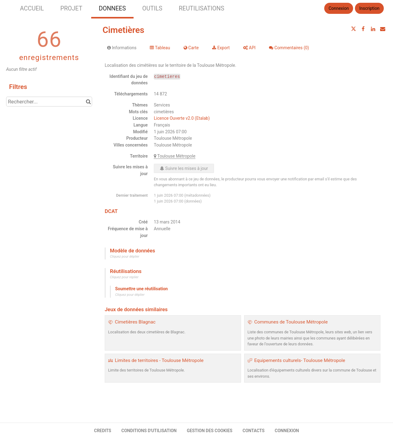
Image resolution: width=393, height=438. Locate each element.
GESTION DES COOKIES (209, 430)
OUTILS (152, 8)
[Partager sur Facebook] (363, 29)
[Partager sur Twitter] (353, 29)
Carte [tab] (191, 47)
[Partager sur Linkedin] (373, 29)
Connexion (339, 8)
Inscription (369, 8)
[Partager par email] (382, 29)
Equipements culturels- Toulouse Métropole (299, 360)
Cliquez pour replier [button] (124, 277)
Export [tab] (221, 47)
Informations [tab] (121, 47)
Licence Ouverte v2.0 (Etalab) (182, 118)
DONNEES (112, 8)
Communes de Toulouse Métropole (291, 322)
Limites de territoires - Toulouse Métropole (159, 360)
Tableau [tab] (160, 47)
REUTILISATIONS (201, 8)
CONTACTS (254, 430)
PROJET (71, 8)
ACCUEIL (32, 8)
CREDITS (102, 430)
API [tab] (249, 47)
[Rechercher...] (49, 101)
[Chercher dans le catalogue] (88, 101)
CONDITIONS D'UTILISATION (149, 430)
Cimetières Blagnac (135, 322)
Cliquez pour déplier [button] (124, 257)
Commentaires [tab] (289, 47)
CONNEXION (287, 430)
